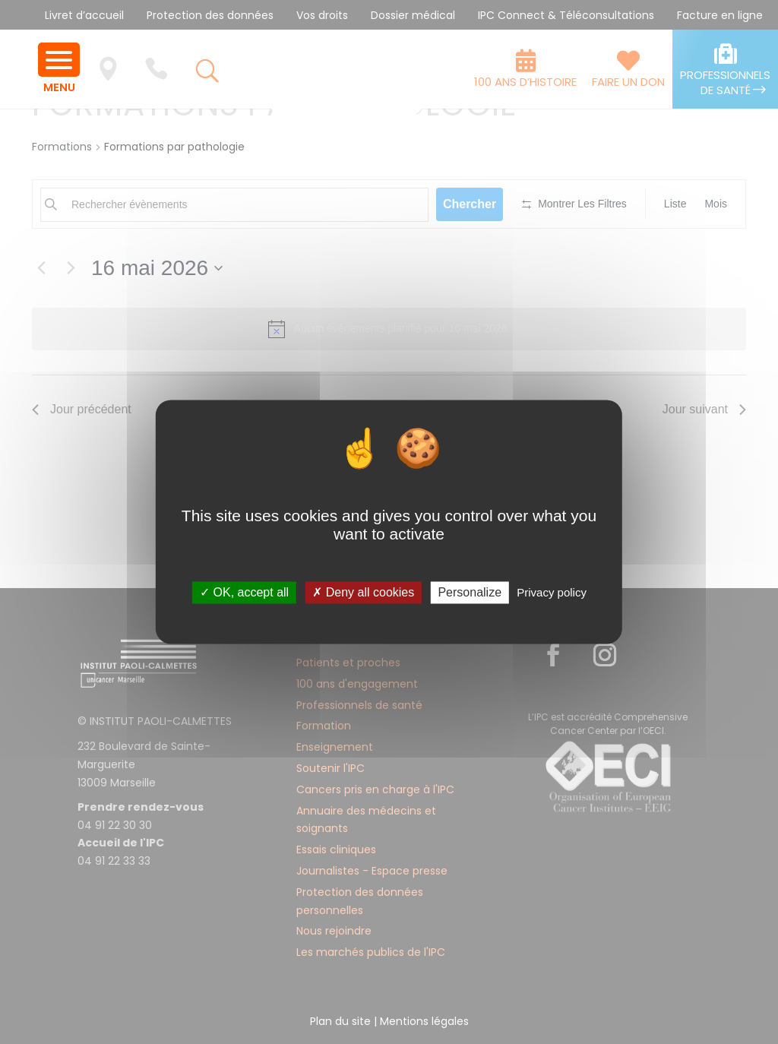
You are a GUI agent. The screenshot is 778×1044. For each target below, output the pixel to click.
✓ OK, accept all (244, 592)
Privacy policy (552, 592)
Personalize (469, 592)
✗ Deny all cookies (363, 592)
